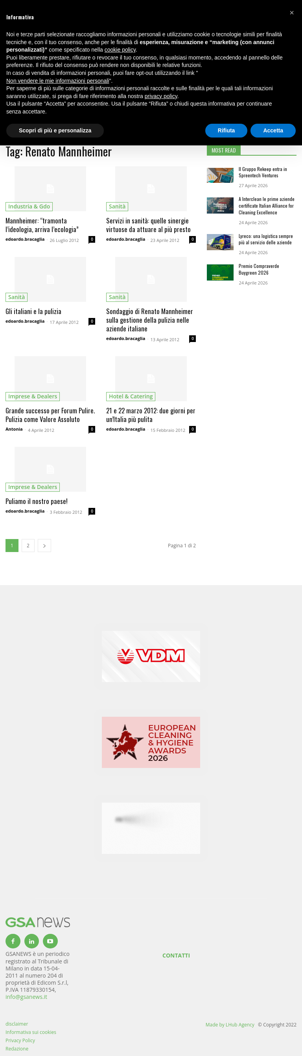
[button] (291, 12)
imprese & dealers (32, 396)
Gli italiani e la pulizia (33, 311)
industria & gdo (29, 206)
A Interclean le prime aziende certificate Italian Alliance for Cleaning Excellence (267, 205)
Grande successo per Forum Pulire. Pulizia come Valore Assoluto (50, 414)
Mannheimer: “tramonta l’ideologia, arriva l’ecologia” (42, 225)
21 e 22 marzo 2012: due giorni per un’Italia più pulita (150, 414)
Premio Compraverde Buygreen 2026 (259, 269)
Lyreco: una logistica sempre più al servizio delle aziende (266, 239)
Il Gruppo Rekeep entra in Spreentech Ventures (263, 172)
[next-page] (44, 545)
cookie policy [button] (120, 49)
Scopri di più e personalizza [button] (55, 130)
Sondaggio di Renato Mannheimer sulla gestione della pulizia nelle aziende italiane (149, 319)
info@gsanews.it (26, 996)
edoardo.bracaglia (25, 239)
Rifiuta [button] (226, 130)
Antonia (14, 429)
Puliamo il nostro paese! (37, 501)
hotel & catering (131, 396)
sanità (117, 206)
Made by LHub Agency (230, 1024)
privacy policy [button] (161, 96)
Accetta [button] (273, 130)
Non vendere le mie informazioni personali (57, 81)
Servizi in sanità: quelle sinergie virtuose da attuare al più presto (148, 225)
